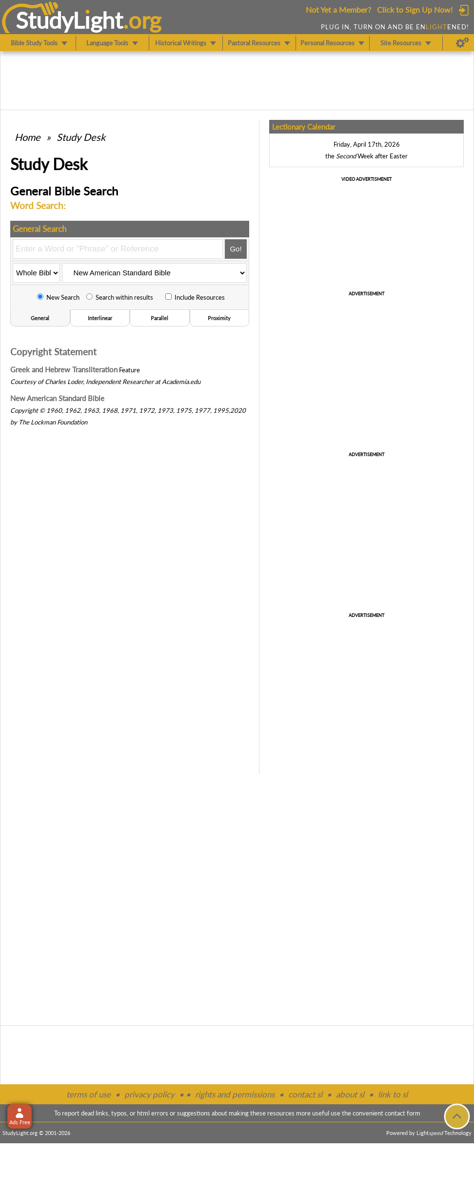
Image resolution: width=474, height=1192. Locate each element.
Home (27, 137)
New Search (58, 297)
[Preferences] (462, 43)
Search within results (119, 297)
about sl (350, 1094)
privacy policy (149, 1094)
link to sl (393, 1094)
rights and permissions (235, 1094)
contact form (402, 1113)
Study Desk (81, 137)
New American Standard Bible (57, 398)
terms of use (88, 1094)
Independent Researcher (120, 381)
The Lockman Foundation (53, 422)
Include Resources (195, 297)
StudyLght (69, 20)
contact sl (305, 1094)
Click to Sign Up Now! (415, 9)
